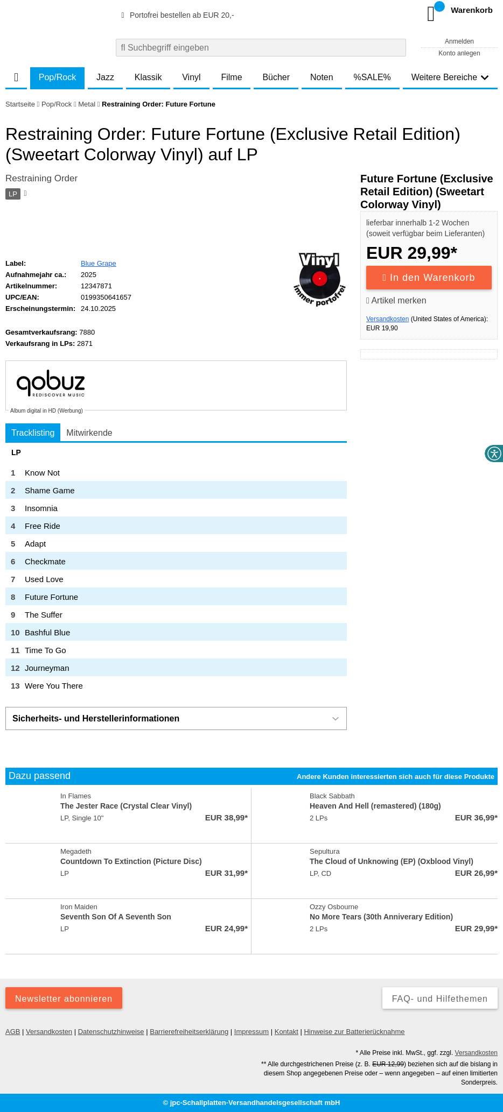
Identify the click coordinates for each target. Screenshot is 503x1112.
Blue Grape (98, 263)
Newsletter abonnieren (64, 998)
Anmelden (459, 41)
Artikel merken (396, 300)
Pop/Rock (57, 77)
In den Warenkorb (429, 277)
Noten (321, 77)
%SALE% (371, 77)
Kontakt (286, 1032)
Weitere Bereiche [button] (450, 77)
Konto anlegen (459, 53)
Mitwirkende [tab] (89, 432)
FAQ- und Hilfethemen (440, 998)
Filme (231, 77)
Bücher (276, 77)
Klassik (148, 77)
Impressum (251, 1032)
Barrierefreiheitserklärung (189, 1032)
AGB (12, 1032)
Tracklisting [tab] (32, 432)
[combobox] (261, 47)
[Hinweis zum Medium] (25, 194)
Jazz (105, 77)
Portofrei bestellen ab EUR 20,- (176, 15)
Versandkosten (387, 319)
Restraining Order (41, 178)
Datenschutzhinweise (111, 1032)
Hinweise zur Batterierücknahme (354, 1032)
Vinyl (191, 77)
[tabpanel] (176, 571)
